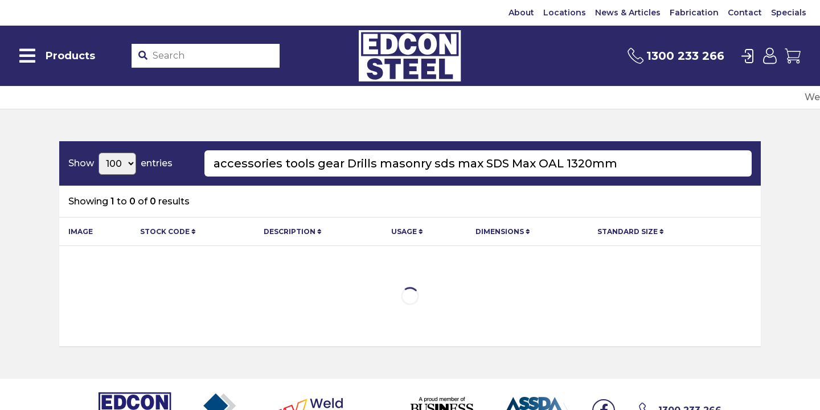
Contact (745, 12)
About (521, 12)
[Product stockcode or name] (213, 55)
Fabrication (694, 12)
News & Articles (628, 12)
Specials (788, 12)
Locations (564, 12)
